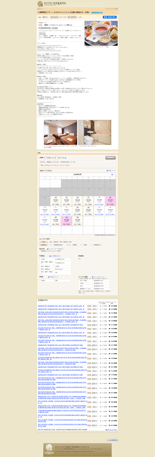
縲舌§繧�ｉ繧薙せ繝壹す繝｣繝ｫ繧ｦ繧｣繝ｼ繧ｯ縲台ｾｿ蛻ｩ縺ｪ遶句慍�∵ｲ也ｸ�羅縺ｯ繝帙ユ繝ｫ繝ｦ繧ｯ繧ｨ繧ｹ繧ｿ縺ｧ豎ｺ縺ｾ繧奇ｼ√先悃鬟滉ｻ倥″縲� (62, 349)
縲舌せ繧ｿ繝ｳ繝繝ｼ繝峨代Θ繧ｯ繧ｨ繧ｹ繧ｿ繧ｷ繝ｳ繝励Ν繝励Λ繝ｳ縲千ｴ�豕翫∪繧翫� (62, 402)
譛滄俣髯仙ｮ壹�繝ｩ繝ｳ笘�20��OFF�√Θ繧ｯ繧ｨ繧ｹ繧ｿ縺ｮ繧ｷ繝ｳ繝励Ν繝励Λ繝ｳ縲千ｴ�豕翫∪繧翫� (62, 358)
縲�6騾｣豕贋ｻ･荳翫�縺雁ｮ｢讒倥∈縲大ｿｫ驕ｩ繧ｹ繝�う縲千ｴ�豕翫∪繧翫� (61, 306)
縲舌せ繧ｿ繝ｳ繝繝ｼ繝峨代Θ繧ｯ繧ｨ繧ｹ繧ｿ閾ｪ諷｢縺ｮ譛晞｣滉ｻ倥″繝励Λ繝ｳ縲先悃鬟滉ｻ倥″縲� (62, 420)
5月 (112, 174)
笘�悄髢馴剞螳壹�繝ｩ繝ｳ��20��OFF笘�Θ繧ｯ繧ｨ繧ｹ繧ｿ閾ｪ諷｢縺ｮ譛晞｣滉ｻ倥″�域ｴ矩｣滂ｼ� (62, 411)
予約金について (54, 277)
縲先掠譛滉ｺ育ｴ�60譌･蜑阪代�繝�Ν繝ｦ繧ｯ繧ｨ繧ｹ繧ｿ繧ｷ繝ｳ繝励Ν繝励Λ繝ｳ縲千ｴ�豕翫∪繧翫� (62, 336)
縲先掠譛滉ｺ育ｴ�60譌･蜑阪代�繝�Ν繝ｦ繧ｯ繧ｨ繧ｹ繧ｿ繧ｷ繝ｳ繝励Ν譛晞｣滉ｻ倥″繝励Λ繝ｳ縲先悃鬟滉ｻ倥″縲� (62, 383)
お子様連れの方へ (56, 256)
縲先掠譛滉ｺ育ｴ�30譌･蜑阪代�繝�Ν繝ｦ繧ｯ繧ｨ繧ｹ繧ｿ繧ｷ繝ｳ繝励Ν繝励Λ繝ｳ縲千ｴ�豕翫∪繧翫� (62, 328)
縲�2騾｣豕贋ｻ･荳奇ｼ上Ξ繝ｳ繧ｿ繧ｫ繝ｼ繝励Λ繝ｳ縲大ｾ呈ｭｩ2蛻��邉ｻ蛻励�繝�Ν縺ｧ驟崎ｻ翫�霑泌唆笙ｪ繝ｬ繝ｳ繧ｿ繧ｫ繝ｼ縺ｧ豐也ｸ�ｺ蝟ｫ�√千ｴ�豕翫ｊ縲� (62, 397)
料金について (112, 170)
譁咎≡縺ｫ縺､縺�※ (112, 430)
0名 (65, 158)
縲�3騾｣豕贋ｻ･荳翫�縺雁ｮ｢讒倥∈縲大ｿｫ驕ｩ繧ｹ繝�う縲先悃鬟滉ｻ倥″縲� (60, 367)
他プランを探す (99, 204)
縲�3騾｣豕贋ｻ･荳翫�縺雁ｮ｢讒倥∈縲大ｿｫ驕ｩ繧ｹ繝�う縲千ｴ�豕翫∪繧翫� (61, 317)
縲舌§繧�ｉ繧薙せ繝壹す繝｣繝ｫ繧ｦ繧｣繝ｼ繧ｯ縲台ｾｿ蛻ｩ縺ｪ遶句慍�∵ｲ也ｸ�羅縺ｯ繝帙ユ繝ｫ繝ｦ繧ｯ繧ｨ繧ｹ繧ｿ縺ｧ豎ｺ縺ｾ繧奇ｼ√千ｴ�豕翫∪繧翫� (62, 313)
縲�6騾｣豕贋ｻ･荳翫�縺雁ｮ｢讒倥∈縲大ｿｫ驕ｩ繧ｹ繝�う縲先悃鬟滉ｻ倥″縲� (60, 325)
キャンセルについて (99, 277)
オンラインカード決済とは (56, 249)
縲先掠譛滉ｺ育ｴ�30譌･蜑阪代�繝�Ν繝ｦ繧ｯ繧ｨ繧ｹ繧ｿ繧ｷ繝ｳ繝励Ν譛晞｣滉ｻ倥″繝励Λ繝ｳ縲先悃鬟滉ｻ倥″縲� (62, 378)
